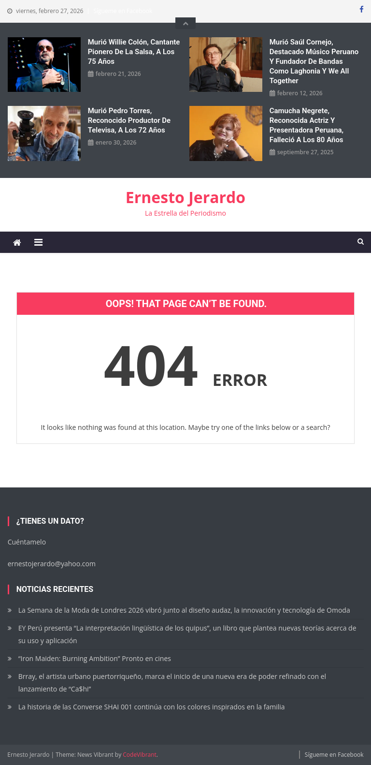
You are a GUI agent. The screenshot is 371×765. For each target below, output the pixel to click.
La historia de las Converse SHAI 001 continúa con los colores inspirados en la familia (151, 706)
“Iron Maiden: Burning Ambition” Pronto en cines (94, 658)
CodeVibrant (140, 754)
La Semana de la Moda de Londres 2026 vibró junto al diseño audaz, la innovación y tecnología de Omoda (184, 610)
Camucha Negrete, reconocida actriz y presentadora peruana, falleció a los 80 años (306, 125)
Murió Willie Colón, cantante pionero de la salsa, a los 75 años (134, 52)
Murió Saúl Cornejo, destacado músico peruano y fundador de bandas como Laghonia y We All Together (314, 61)
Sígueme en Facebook (122, 11)
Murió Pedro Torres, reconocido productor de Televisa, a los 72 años (129, 120)
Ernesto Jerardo (185, 197)
